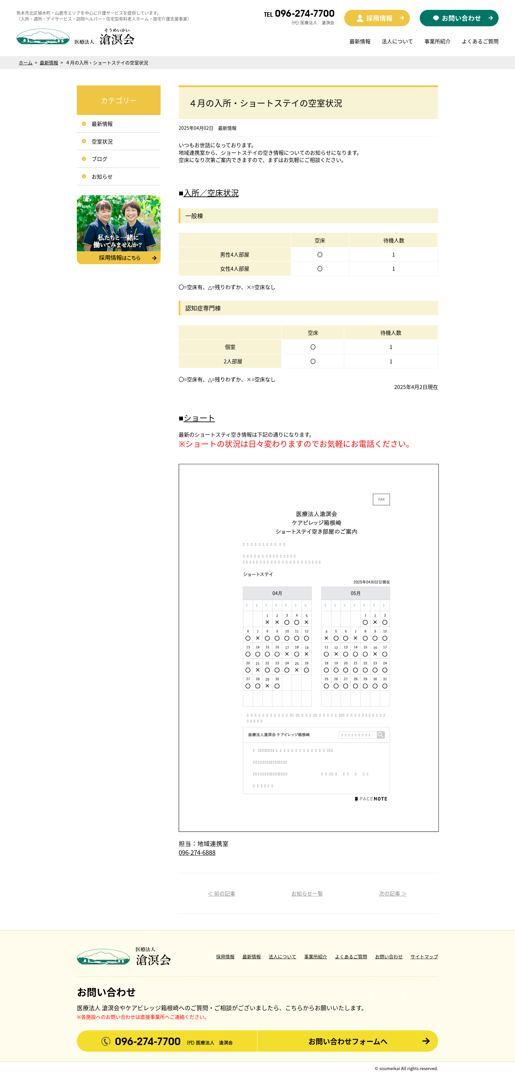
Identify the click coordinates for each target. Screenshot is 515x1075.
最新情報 (359, 41)
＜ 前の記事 (221, 893)
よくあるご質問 (480, 41)
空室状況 (102, 141)
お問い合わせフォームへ (348, 1041)
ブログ (99, 159)
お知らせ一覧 (307, 893)
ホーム (26, 62)
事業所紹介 (437, 41)
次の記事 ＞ (393, 893)
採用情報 (225, 956)
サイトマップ (424, 956)
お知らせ (102, 176)
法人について (397, 41)
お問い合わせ (389, 956)
